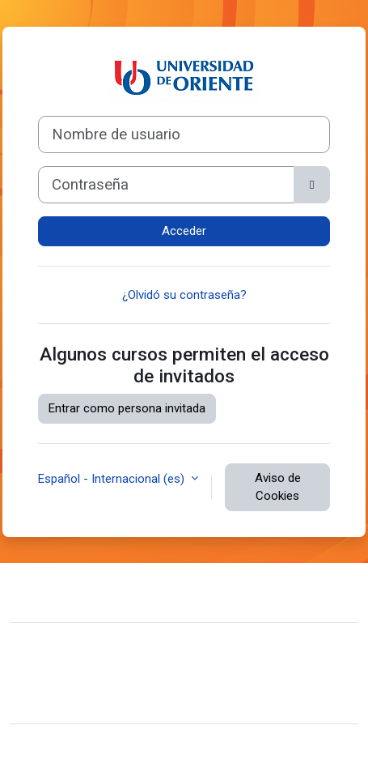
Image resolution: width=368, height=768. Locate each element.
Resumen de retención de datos (107, 676)
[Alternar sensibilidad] (312, 184)
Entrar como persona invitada (127, 408)
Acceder (184, 231)
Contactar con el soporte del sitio (133, 590)
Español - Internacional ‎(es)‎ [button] (113, 478)
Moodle (134, 746)
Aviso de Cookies (278, 487)
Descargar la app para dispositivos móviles (136, 700)
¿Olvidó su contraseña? (184, 295)
